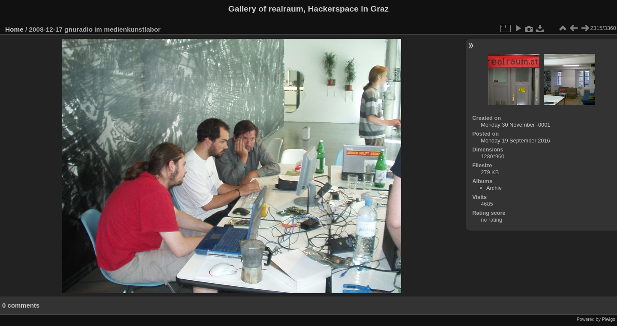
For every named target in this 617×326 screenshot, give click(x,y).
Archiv (494, 188)
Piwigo (608, 319)
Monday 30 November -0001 (515, 125)
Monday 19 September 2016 (515, 140)
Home (14, 29)
